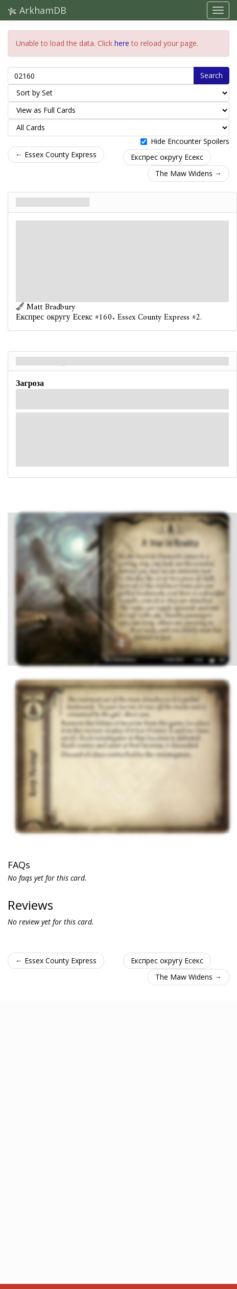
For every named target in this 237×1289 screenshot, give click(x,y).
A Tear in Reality (52, 202)
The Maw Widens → (188, 173)
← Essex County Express (56, 154)
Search (211, 75)
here (121, 43)
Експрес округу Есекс (167, 157)
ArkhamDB (37, 10)
